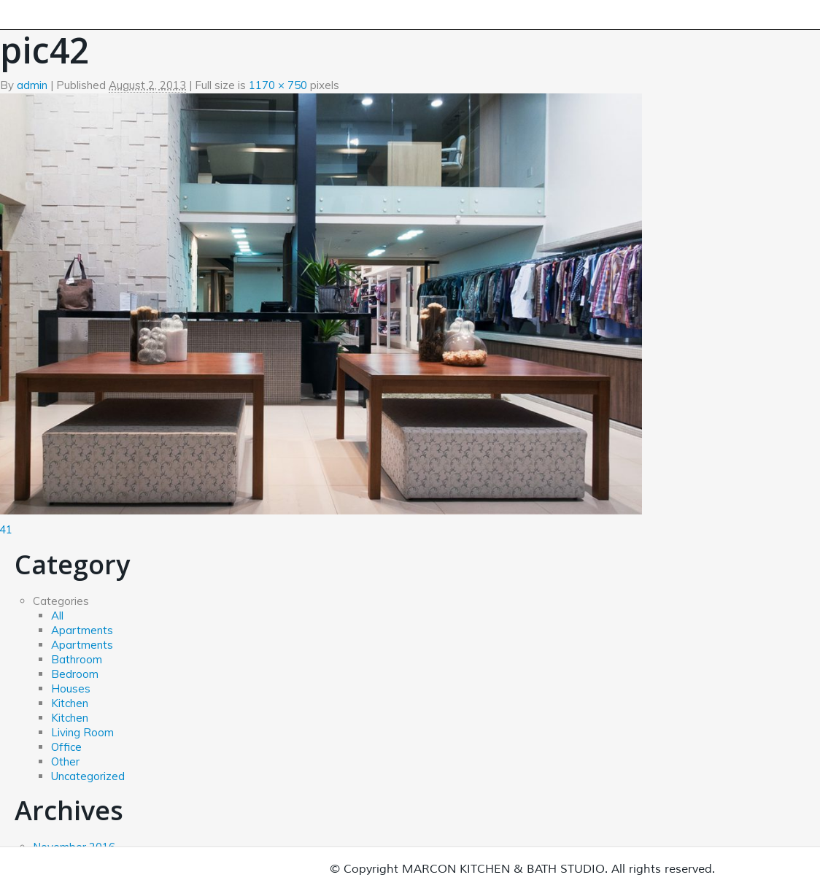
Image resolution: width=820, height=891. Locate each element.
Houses (70, 688)
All (57, 615)
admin (32, 85)
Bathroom (76, 659)
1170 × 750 (278, 85)
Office (66, 747)
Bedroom (74, 674)
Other (65, 761)
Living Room (82, 732)
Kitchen (69, 703)
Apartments (82, 630)
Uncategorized (88, 776)
